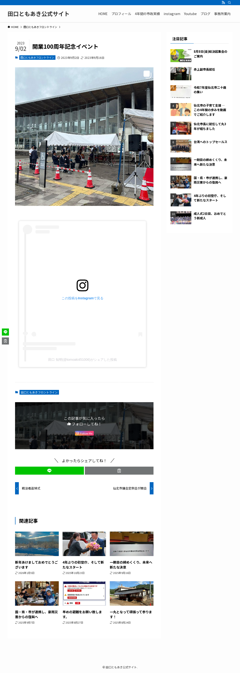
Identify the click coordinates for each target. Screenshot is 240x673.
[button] (49, 471)
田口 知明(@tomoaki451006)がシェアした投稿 (82, 359)
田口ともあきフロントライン (37, 57)
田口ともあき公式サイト (39, 13)
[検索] (229, 2)
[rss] (223, 2)
